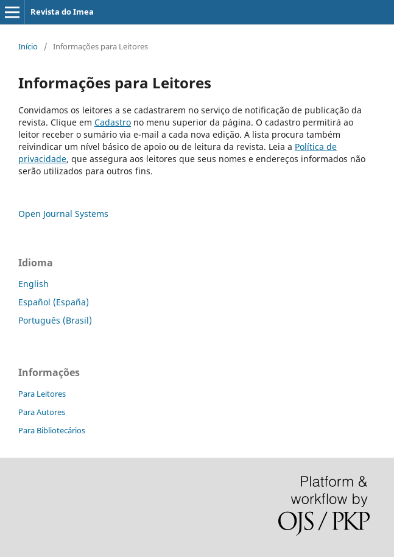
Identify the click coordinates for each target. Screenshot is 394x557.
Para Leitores (42, 393)
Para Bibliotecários (51, 430)
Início (28, 46)
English (33, 283)
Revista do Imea (62, 11)
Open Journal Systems (63, 213)
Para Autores (41, 411)
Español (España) (53, 302)
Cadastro (112, 122)
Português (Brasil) (55, 320)
